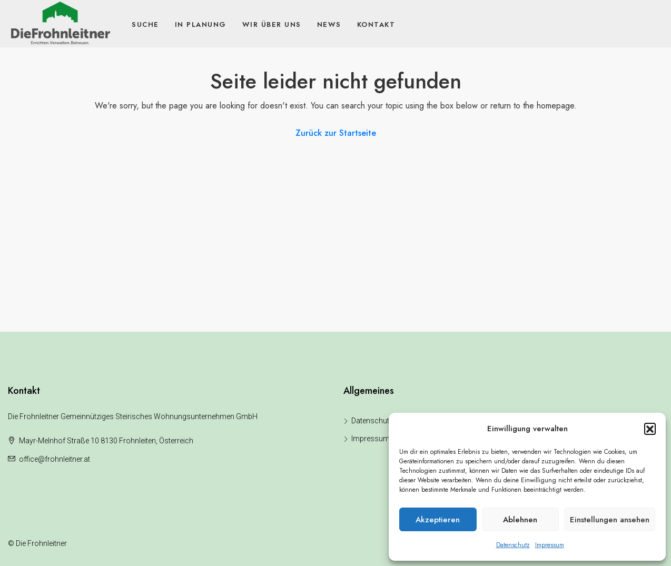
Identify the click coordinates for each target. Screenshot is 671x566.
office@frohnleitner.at (54, 459)
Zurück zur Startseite (335, 133)
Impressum (549, 545)
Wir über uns (271, 24)
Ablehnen (520, 519)
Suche (145, 24)
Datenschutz (513, 545)
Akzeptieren (438, 519)
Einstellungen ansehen (609, 519)
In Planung (200, 24)
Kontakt (376, 24)
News (329, 24)
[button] (650, 428)
